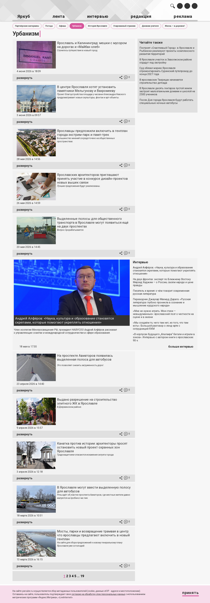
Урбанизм (77, 25)
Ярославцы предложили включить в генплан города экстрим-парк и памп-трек (92, 132)
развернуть (24, 77)
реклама (184, 16)
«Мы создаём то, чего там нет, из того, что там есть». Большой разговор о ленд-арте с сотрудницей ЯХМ (160, 324)
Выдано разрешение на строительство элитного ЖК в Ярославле (87, 401)
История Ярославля (97, 25)
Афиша (62, 25)
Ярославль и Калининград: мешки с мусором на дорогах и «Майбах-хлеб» (92, 44)
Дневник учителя (150, 25)
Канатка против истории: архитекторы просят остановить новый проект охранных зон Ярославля (92, 446)
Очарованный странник (124, 25)
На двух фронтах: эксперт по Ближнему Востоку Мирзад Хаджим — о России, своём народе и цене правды (163, 281)
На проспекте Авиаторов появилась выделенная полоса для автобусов (85, 357)
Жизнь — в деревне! (175, 25)
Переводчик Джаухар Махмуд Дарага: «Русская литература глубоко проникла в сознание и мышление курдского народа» (162, 301)
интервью (97, 16)
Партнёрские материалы (27, 25)
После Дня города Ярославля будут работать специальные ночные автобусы (166, 101)
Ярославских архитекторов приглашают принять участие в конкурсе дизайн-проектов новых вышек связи (92, 178)
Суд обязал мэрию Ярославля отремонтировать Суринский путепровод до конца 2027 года (165, 70)
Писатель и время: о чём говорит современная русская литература (161, 292)
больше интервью (180, 346)
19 (82, 575)
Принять (189, 593)
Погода (49, 25)
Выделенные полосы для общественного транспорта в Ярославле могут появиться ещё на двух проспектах (92, 222)
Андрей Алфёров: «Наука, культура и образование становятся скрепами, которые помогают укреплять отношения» (64, 320)
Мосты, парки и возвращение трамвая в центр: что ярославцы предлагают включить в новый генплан (93, 534)
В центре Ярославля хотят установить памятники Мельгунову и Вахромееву (86, 88)
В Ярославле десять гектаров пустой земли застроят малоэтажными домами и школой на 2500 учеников (167, 90)
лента (58, 16)
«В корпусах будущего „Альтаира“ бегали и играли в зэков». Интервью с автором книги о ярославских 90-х (164, 336)
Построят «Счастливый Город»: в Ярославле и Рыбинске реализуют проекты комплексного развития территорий (166, 50)
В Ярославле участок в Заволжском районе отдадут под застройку (165, 60)
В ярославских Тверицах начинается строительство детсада (161, 80)
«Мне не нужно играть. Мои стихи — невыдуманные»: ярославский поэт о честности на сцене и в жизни (163, 313)
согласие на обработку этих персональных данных (98, 594)
